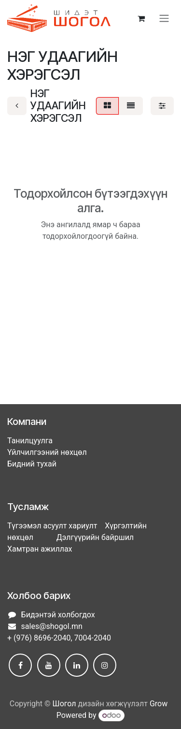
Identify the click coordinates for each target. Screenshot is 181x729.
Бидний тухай (31, 463)
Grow (158, 703)
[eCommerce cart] (141, 18)
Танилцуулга (30, 440)
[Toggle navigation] (164, 19)
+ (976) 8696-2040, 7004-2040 (59, 637)
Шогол (64, 703)
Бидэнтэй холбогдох (58, 614)
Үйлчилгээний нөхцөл (47, 452)
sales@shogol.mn (52, 626)
